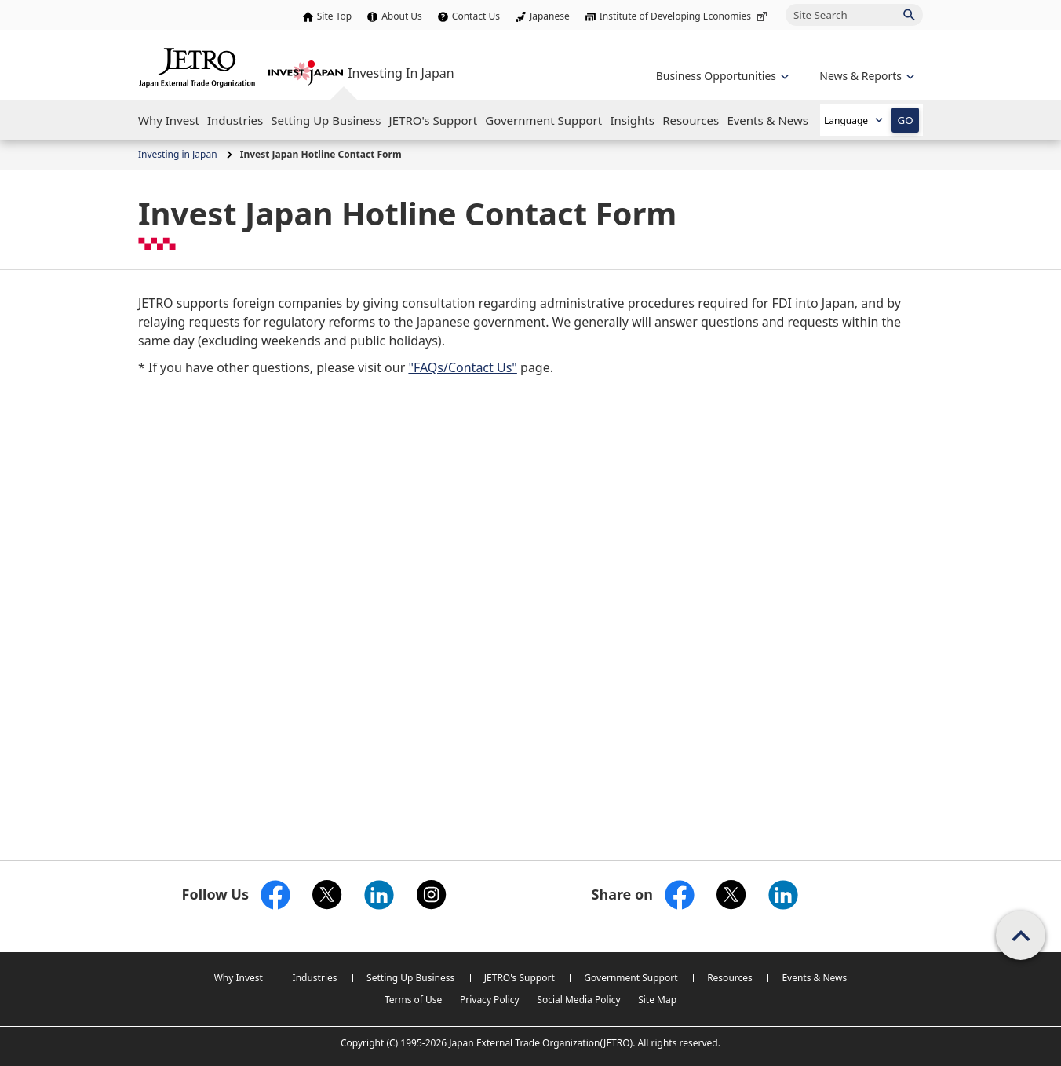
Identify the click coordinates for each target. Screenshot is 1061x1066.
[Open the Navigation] (168, 120)
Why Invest (238, 977)
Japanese (550, 16)
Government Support (630, 977)
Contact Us (476, 16)
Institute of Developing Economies (685, 16)
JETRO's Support (519, 977)
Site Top (334, 16)
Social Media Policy (578, 999)
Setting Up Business (410, 977)
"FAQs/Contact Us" (462, 367)
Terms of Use (413, 999)
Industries (315, 977)
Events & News (814, 977)
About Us (401, 16)
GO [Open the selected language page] (905, 120)
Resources (730, 977)
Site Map (657, 999)
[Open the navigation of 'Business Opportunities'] (721, 76)
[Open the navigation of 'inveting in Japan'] (865, 76)
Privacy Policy (490, 999)
